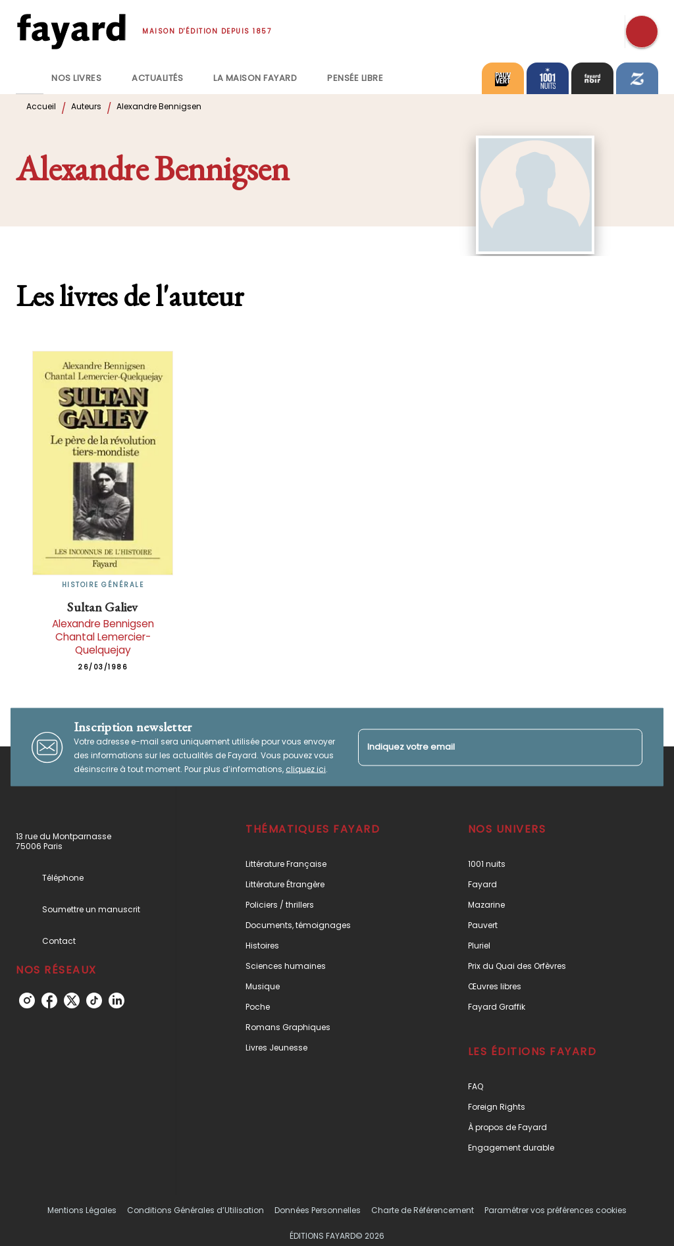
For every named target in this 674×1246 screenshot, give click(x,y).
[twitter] (72, 1000)
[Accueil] (71, 31)
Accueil (41, 106)
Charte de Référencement (422, 1210)
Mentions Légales (82, 1210)
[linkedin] (116, 1000)
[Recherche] (641, 31)
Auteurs (86, 106)
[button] (325, 864)
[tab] (29, 78)
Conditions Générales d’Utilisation (195, 1210)
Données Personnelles (317, 1210)
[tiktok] (94, 1000)
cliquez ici (306, 769)
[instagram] (27, 1000)
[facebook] (49, 1000)
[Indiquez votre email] (483, 747)
